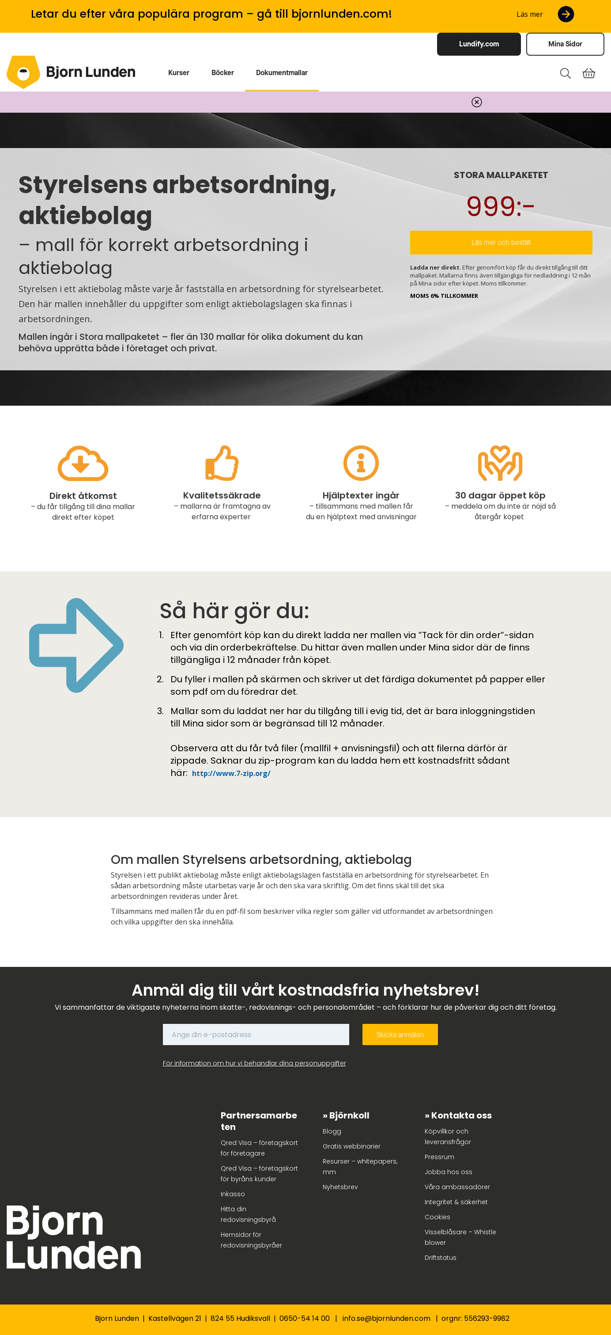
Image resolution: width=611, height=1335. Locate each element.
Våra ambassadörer (457, 1187)
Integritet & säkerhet (456, 1202)
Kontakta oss (461, 1115)
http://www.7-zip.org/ (231, 773)
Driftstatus (440, 1257)
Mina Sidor (565, 44)
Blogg (332, 1131)
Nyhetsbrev (340, 1187)
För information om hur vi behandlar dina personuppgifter (254, 1063)
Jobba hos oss (448, 1172)
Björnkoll (349, 1115)
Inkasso (233, 1194)
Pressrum (439, 1156)
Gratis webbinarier (352, 1146)
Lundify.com (479, 44)
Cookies (437, 1217)
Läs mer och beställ (501, 242)
